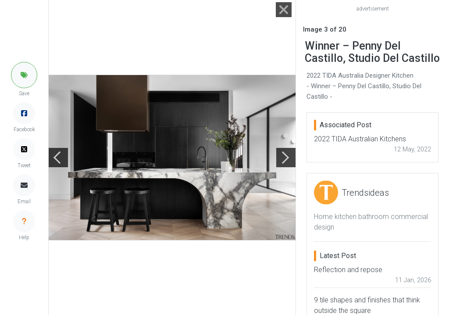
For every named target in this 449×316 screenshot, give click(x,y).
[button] (24, 75)
